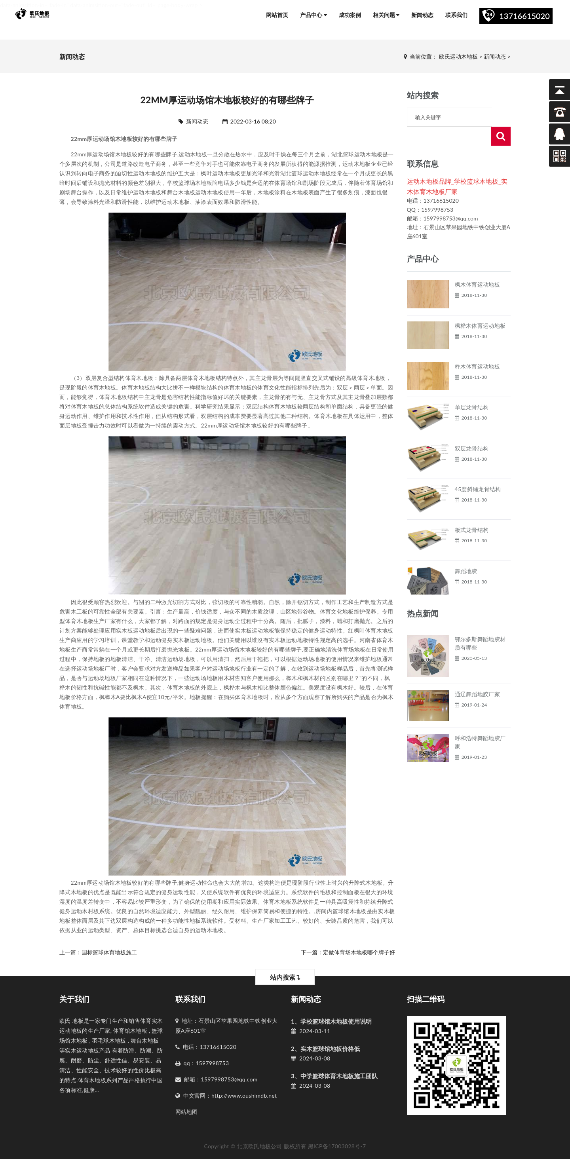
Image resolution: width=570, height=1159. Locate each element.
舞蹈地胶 (466, 552)
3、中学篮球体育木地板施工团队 (334, 1075)
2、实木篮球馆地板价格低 (325, 1048)
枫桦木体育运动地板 (480, 306)
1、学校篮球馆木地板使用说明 (331, 1021)
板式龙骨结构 (472, 510)
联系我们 (456, 14)
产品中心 (313, 14)
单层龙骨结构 (472, 388)
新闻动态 (422, 14)
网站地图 (186, 1111)
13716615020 (524, 16)
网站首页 (277, 14)
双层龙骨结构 (472, 429)
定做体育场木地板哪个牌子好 (359, 952)
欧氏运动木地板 (458, 56)
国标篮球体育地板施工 (109, 952)
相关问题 (386, 14)
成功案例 (350, 14)
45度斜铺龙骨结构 (478, 470)
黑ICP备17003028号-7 (337, 1146)
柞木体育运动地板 (477, 347)
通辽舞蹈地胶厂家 (477, 675)
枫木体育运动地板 (477, 265)
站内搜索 (285, 977)
